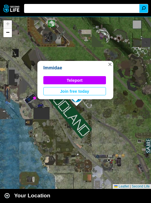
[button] (110, 64)
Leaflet (121, 186)
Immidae (52, 67)
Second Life (12, 8)
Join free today (74, 91)
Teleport (75, 80)
